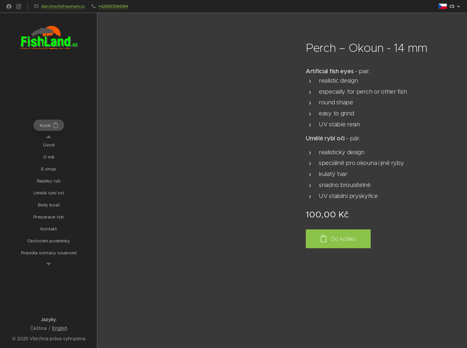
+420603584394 (113, 6)
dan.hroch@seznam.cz (63, 6)
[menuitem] (48, 145)
